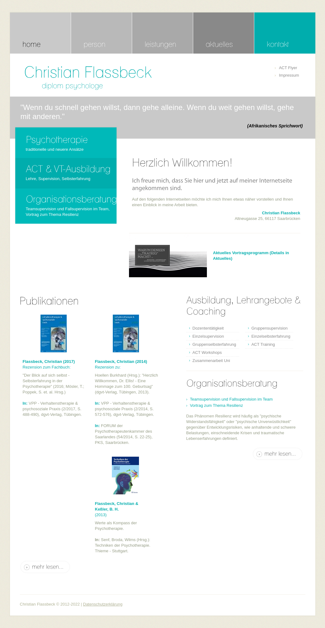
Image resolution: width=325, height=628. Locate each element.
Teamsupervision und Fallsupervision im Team (231, 399)
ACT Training (263, 344)
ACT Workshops (207, 352)
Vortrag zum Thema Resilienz (216, 405)
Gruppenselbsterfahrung (214, 344)
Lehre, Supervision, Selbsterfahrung (58, 178)
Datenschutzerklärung (102, 604)
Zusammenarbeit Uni (211, 360)
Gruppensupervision (269, 328)
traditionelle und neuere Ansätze (55, 149)
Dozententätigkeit (208, 328)
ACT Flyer (288, 67)
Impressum (289, 75)
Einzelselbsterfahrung (270, 336)
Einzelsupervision (208, 336)
